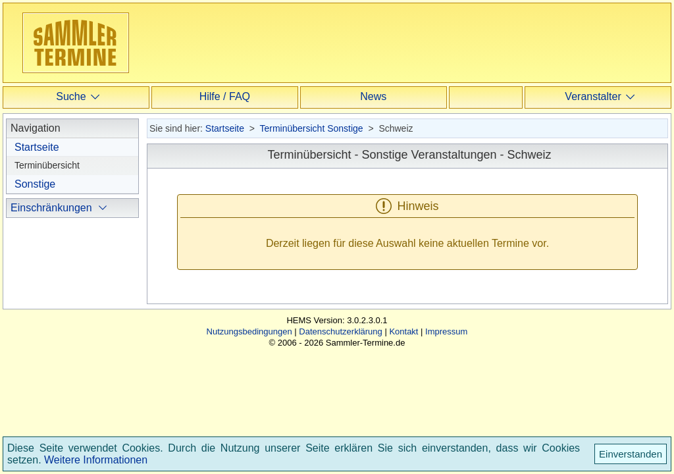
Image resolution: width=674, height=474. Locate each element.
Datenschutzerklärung (340, 401)
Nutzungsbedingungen (249, 401)
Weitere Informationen (95, 459)
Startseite (36, 147)
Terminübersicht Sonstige (311, 128)
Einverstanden (630, 454)
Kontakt (403, 401)
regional (46, 269)
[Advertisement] (407, 42)
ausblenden (54, 329)
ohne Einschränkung (74, 249)
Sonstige (34, 184)
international (56, 290)
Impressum (446, 401)
